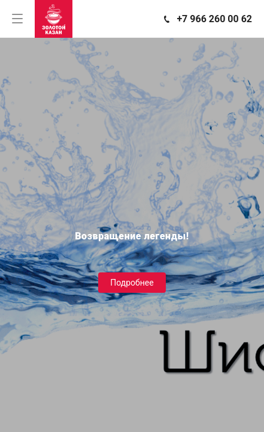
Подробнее (131, 282)
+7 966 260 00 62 (214, 19)
